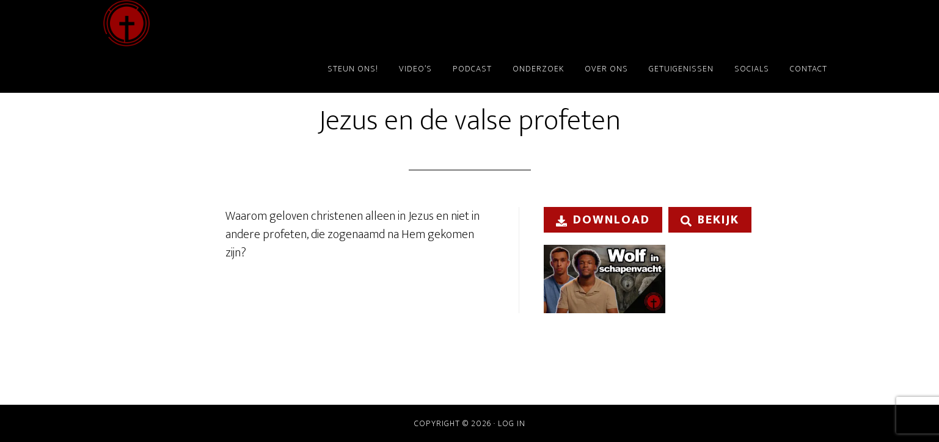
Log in (511, 423)
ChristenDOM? (213, 23)
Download (603, 219)
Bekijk (710, 219)
